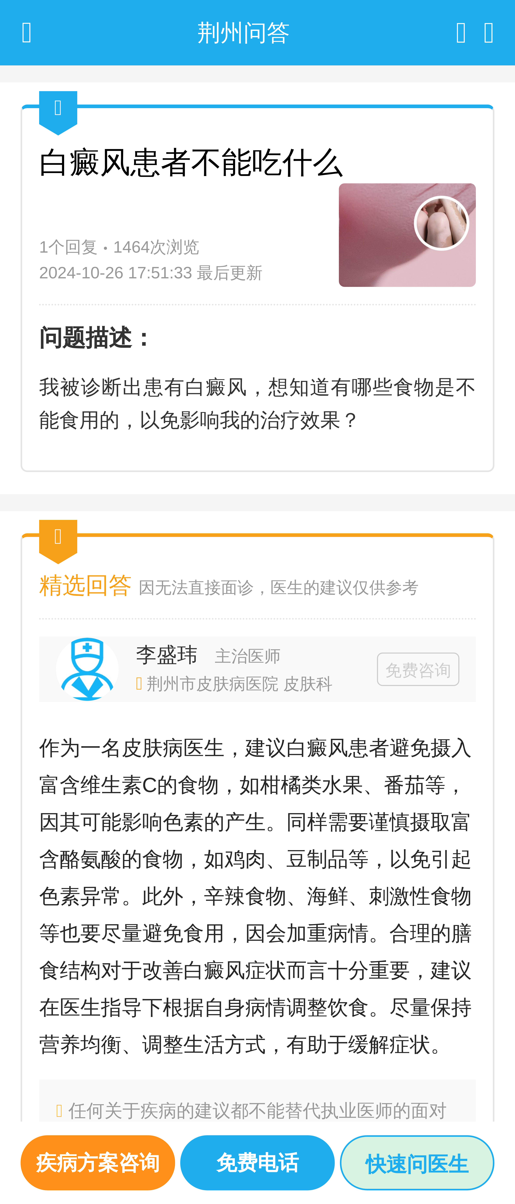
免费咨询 (418, 670)
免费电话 (257, 1162)
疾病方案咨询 (98, 1162)
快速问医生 (417, 1164)
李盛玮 (167, 654)
